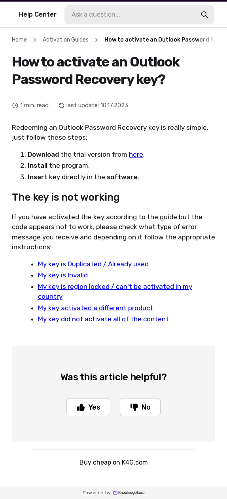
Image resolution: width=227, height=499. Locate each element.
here (136, 154)
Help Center (38, 14)
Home (19, 39)
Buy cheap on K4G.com (113, 462)
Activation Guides (66, 39)
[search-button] (204, 14)
